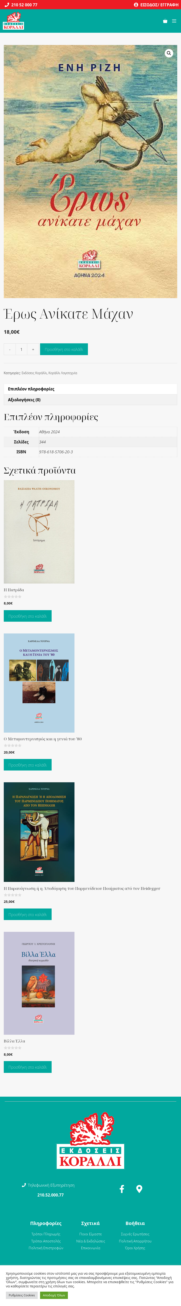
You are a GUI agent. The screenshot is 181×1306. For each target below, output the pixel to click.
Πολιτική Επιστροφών (46, 1247)
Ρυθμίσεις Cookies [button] (22, 1295)
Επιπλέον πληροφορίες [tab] (31, 389)
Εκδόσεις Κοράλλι (34, 373)
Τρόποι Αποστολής (46, 1241)
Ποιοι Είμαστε (90, 1234)
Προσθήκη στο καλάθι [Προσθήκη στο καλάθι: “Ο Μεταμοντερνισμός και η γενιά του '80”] (27, 765)
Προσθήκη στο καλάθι (64, 349)
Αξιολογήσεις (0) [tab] (24, 399)
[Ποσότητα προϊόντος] (21, 349)
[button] (169, 53)
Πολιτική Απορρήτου (135, 1241)
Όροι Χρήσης (135, 1247)
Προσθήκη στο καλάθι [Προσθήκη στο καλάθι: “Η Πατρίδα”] (27, 616)
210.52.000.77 (50, 1195)
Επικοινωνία (90, 1247)
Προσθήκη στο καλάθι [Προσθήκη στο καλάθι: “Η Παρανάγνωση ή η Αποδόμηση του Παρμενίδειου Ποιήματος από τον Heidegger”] (27, 914)
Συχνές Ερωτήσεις (135, 1234)
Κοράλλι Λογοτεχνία (63, 373)
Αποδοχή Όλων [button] (54, 1295)
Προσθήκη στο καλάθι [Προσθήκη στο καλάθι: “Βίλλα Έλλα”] (27, 1067)
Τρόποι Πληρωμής (45, 1234)
